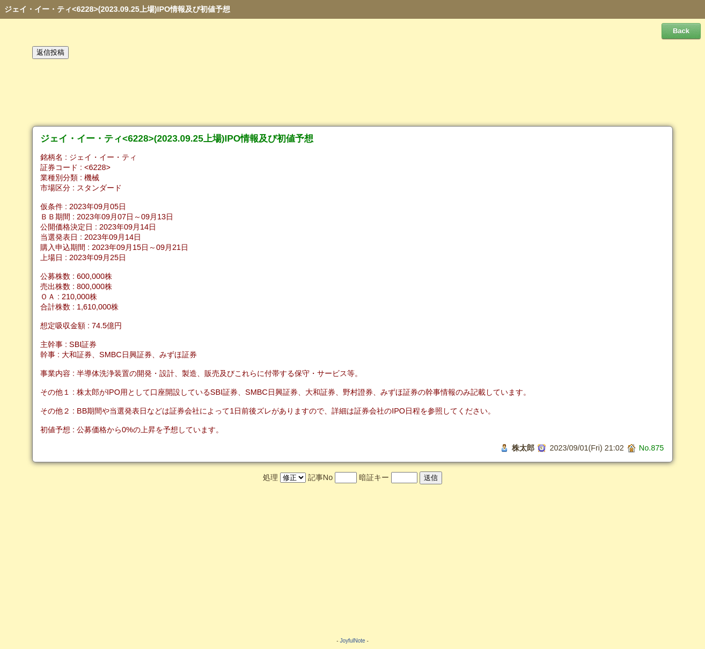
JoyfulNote (352, 641)
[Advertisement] (352, 93)
